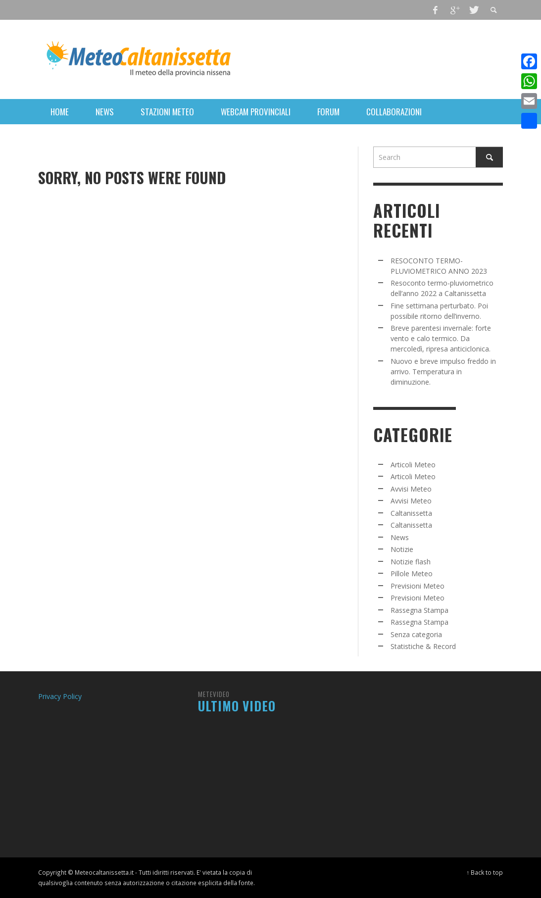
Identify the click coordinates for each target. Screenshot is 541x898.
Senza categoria (416, 634)
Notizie (402, 549)
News (400, 537)
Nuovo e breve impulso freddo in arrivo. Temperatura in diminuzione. (443, 371)
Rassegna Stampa (419, 610)
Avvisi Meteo (411, 489)
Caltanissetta (411, 513)
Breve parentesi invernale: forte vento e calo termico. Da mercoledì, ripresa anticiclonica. (441, 338)
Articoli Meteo (413, 464)
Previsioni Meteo (417, 586)
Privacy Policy (60, 696)
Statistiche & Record (423, 646)
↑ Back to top (485, 872)
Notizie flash (411, 561)
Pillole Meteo (412, 573)
